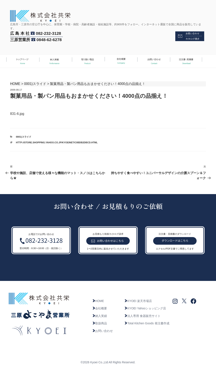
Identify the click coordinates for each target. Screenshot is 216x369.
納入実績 (99, 316)
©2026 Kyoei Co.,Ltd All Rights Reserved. (108, 362)
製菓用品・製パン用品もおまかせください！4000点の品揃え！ (97, 84)
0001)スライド (35, 84)
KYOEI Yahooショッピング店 (145, 308)
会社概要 (99, 308)
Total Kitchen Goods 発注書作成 (146, 323)
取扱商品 (99, 323)
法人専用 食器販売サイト (142, 316)
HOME (15, 84)
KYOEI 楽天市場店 (138, 301)
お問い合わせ (102, 331)
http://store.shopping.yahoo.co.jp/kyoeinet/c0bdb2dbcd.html (57, 142)
